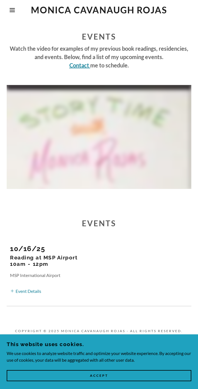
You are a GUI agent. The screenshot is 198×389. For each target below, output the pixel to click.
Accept (99, 376)
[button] (13, 10)
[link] (99, 10)
